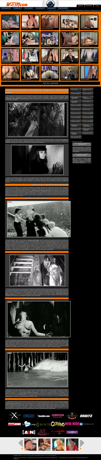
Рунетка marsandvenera (47, 28)
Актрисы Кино (31, 455)
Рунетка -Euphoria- (6, 45)
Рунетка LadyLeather (27, 62)
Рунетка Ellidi (25, 45)
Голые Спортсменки (51, 455)
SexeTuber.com (51, 8)
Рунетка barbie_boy (85, 62)
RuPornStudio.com (6, 8)
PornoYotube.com (40, 8)
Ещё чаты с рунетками (50, 83)
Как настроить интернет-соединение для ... (82, 155)
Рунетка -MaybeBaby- (66, 79)
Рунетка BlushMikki (7, 62)
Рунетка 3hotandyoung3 (47, 62)
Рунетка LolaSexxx (6, 79)
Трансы (97, 5)
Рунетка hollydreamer (66, 45)
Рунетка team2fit (85, 79)
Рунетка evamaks (85, 45)
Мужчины (89, 5)
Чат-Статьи (24, 455)
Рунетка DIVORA (65, 62)
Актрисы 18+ (43, 455)
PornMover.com (17, 8)
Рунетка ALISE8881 (85, 28)
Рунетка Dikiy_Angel (27, 28)
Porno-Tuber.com (28, 8)
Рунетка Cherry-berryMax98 (67, 28)
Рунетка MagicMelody (46, 79)
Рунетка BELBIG (6, 28)
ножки (64, 293)
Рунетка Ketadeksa (26, 79)
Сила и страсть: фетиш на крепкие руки (82, 144)
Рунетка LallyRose (45, 45)
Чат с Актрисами (61, 10)
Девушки (80, 5)
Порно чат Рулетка (63, 8)
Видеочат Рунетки (52, 10)
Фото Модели (37, 455)
